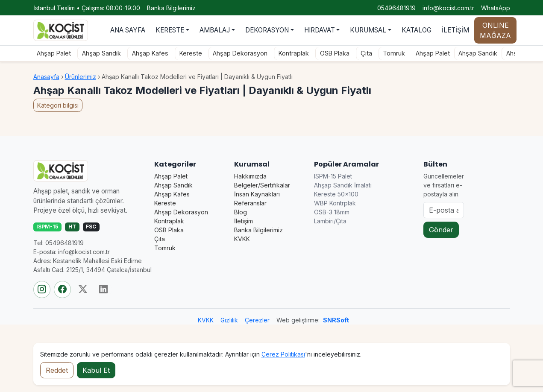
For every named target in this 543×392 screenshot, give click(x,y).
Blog (240, 212)
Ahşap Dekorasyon (237, 53)
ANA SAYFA (127, 30)
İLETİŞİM (455, 30)
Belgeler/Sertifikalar (262, 185)
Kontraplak (291, 53)
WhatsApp (495, 8)
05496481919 (396, 8)
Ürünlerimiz (80, 76)
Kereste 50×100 (336, 194)
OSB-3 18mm (331, 212)
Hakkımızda (250, 176)
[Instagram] (41, 289)
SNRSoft (336, 320)
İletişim (243, 221)
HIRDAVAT (319, 30)
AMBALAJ (215, 30)
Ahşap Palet (51, 53)
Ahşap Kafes (147, 53)
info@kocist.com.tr (448, 8)
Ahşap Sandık (98, 53)
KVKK (242, 239)
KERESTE (170, 30)
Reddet (57, 370)
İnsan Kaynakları (257, 194)
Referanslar (250, 203)
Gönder (441, 229)
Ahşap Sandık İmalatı (343, 185)
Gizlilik (229, 320)
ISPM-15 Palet (333, 176)
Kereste (188, 53)
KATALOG (416, 30)
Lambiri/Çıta (330, 221)
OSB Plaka (332, 53)
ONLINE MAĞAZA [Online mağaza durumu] (495, 30)
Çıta (364, 53)
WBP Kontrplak (335, 203)
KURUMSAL (368, 30)
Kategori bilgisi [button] (58, 105)
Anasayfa (46, 76)
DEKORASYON (267, 30)
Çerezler (257, 320)
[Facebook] (62, 289)
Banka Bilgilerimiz (171, 8)
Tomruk (391, 53)
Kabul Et (96, 370)
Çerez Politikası (283, 354)
